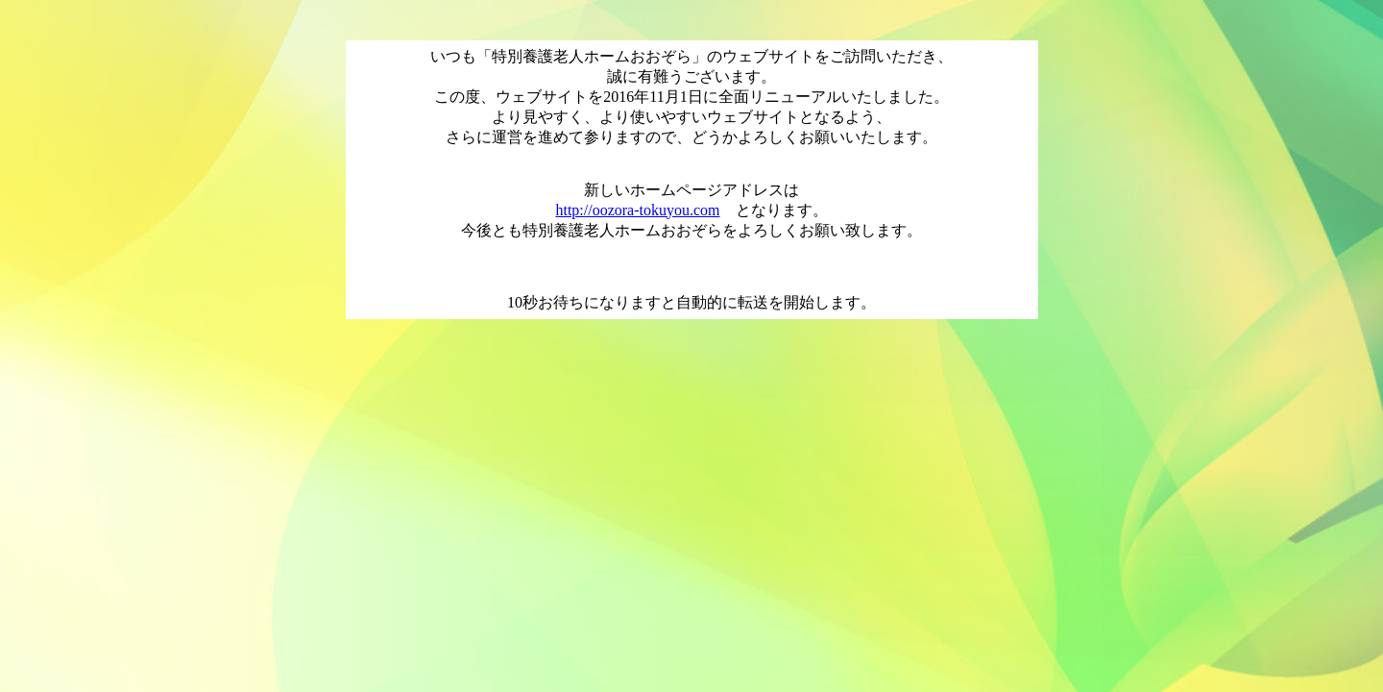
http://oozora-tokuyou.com (637, 210)
